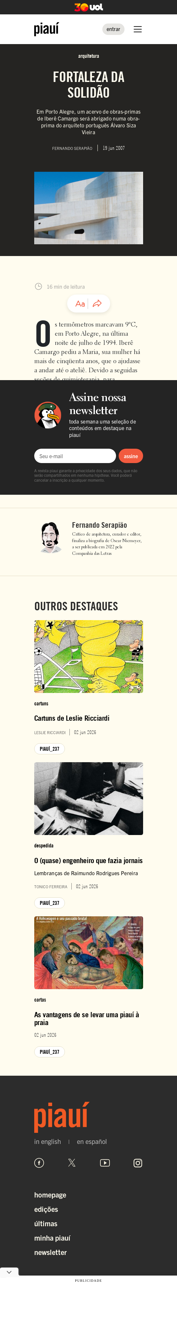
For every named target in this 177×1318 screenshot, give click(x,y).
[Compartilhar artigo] (97, 304)
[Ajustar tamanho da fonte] (80, 304)
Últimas (45, 1223)
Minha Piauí (52, 1237)
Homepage (50, 1194)
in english (47, 1141)
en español (92, 1141)
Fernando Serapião (99, 525)
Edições (46, 1208)
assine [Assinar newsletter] (131, 456)
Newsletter (50, 1251)
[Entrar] (113, 29)
